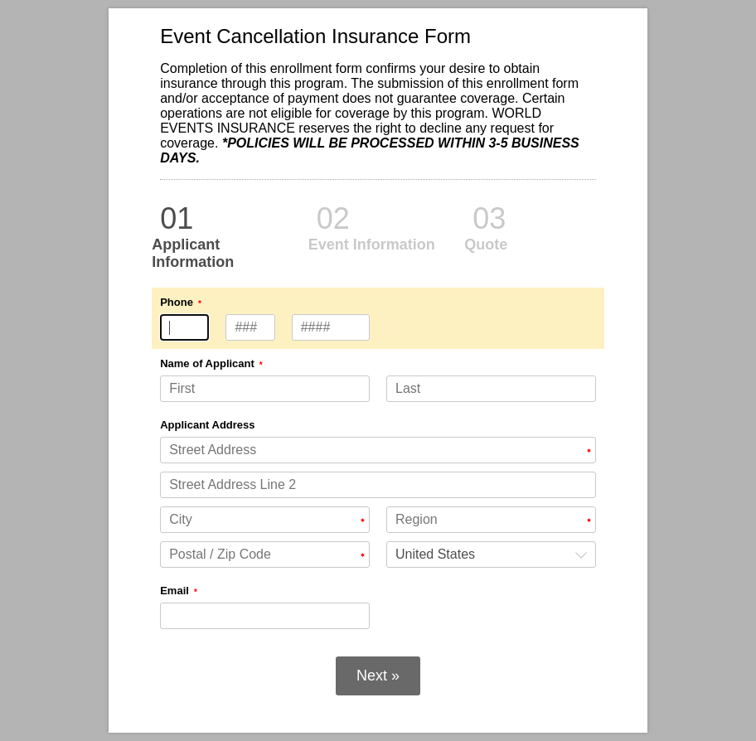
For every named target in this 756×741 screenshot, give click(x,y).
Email (174, 590)
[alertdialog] (378, 109)
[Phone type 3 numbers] (184, 327)
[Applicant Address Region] (491, 519)
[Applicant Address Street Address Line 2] (378, 485)
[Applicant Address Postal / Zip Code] (265, 554)
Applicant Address (207, 425)
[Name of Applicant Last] (491, 388)
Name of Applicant (207, 363)
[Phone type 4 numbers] (331, 327)
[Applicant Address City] (265, 519)
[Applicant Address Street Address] (378, 450)
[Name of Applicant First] (265, 388)
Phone (176, 302)
